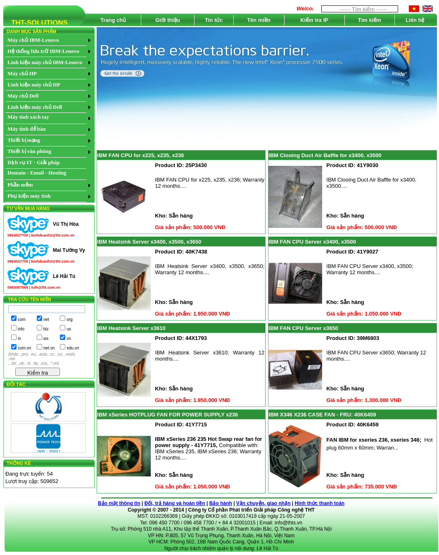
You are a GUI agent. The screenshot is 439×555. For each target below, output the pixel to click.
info (21, 329)
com (22, 319)
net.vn (49, 348)
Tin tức (214, 20)
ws (45, 338)
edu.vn (72, 348)
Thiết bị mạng (23, 140)
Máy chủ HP (22, 73)
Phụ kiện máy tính (28, 196)
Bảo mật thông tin (119, 503)
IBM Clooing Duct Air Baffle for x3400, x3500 (324, 155)
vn (68, 338)
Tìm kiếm (369, 20)
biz (46, 329)
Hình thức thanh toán (320, 503)
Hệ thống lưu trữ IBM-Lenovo (43, 51)
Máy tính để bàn (26, 129)
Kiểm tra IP (314, 20)
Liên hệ (415, 20)
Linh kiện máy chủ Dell (34, 107)
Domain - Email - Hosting (36, 173)
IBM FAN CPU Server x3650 (303, 328)
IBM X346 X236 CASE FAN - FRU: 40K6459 (322, 414)
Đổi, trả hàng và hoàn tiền (175, 503)
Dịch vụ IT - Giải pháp (33, 162)
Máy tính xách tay (28, 117)
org (69, 319)
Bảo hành (220, 503)
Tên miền (259, 20)
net (46, 319)
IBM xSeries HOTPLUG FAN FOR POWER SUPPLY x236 (167, 414)
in (19, 338)
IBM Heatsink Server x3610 (131, 328)
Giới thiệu (167, 20)
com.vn (24, 348)
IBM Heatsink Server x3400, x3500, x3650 (149, 242)
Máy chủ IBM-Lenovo (33, 40)
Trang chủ (113, 20)
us (68, 329)
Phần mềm (20, 185)
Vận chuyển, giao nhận (263, 503)
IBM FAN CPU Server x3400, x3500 (312, 242)
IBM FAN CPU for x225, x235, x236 (140, 155)
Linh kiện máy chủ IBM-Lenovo (44, 62)
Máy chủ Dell (22, 96)
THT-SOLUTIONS (35, 24)
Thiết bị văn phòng (29, 151)
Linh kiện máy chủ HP (33, 84)
